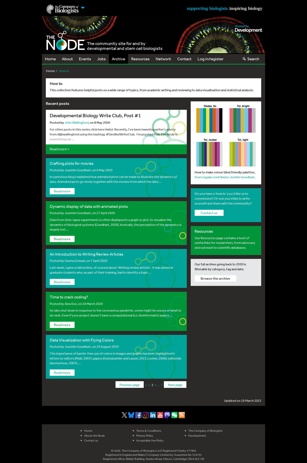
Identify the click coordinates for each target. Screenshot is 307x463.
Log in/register (211, 58)
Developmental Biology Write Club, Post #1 (95, 115)
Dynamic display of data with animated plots (89, 206)
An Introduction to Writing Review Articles (86, 254)
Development (197, 435)
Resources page (211, 238)
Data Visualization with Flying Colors (82, 340)
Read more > (59, 149)
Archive (118, 58)
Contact (184, 58)
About (67, 58)
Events (85, 58)
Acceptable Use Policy (150, 440)
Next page (175, 385)
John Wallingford (76, 122)
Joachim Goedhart (78, 170)
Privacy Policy (144, 435)
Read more (62, 191)
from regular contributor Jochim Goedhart (225, 177)
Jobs (101, 58)
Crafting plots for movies (72, 163)
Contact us (209, 213)
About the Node (94, 435)
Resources (140, 58)
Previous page (130, 385)
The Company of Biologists (205, 430)
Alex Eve (71, 304)
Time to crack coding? (69, 297)
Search (250, 58)
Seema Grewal (75, 261)
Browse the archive (215, 278)
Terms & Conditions (148, 430)
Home (50, 58)
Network (163, 58)
